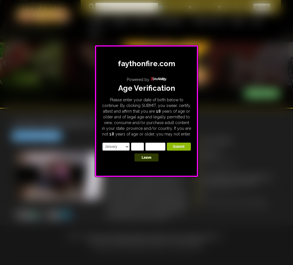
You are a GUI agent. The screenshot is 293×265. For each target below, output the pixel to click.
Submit (179, 147)
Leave (146, 157)
